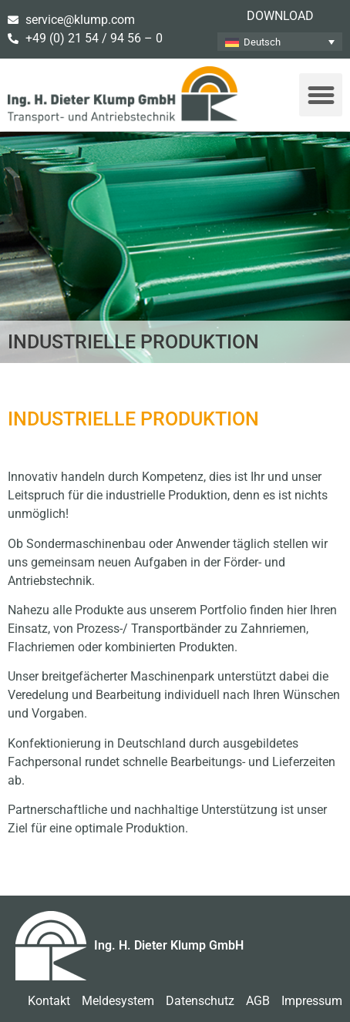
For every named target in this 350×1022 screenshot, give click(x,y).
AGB (258, 1000)
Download (280, 15)
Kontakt (49, 1000)
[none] (279, 41)
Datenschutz (200, 1000)
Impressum (311, 1000)
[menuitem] (279, 41)
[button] (320, 94)
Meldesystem (118, 1000)
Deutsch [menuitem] (262, 42)
